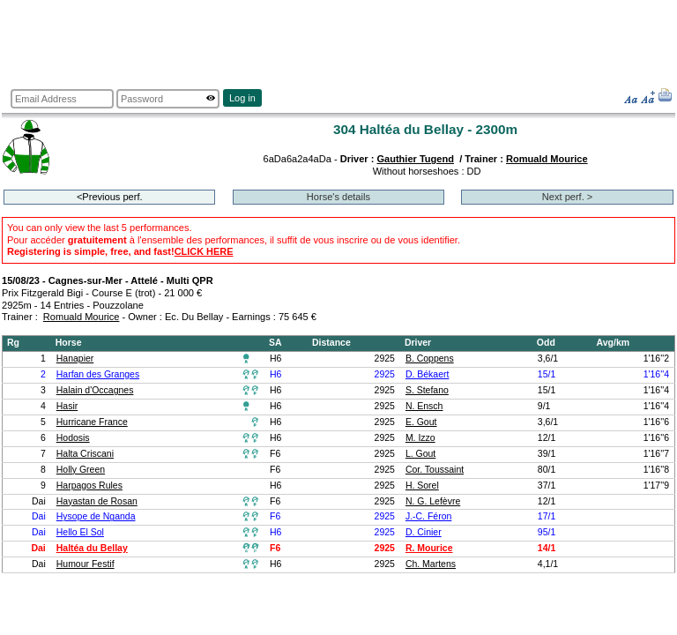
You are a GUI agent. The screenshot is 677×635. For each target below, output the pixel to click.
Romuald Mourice (547, 158)
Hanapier (75, 358)
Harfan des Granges (97, 374)
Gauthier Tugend (415, 158)
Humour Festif (85, 564)
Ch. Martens (430, 564)
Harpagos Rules (89, 485)
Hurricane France (92, 422)
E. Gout (421, 422)
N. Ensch (424, 406)
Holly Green (80, 469)
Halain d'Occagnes (95, 390)
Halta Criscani (85, 454)
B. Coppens (429, 358)
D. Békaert (427, 374)
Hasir (67, 406)
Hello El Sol (80, 532)
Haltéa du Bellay (92, 548)
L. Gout (420, 454)
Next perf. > (567, 196)
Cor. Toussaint (434, 469)
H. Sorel (422, 485)
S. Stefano (427, 390)
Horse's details (338, 196)
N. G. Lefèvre (432, 501)
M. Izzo (420, 438)
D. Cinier (423, 532)
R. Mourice (429, 548)
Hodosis (73, 438)
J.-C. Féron (428, 516)
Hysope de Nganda (96, 516)
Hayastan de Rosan (97, 501)
